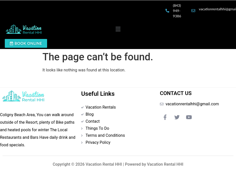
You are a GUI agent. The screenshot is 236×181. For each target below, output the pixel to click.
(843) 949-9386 (177, 10)
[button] (118, 29)
